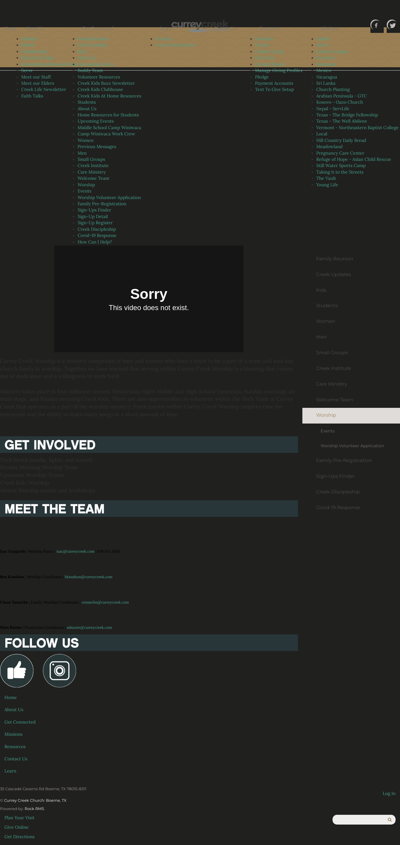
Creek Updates (93, 45)
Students (87, 102)
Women (85, 140)
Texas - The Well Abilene (341, 121)
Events (84, 191)
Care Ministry (92, 172)
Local (321, 134)
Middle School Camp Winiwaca (109, 128)
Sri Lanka (326, 83)
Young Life (327, 185)
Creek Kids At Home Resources (109, 96)
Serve (27, 70)
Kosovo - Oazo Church (339, 102)
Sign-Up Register (95, 223)
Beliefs (28, 45)
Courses (163, 39)
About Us (35, 28)
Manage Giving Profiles (278, 70)
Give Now (265, 58)
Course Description (175, 45)
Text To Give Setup (274, 89)
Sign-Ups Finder (94, 210)
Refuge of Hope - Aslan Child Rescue (353, 159)
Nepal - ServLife (332, 109)
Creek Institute (93, 166)
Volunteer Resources (99, 77)
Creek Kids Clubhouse (100, 89)
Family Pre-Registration (102, 204)
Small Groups (91, 159)
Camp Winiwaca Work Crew (106, 134)
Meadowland (329, 147)
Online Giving (269, 51)
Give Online (16, 827)
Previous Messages (97, 147)
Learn (166, 28)
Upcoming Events (96, 64)
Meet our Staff (36, 77)
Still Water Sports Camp (341, 166)
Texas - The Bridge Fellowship (347, 115)
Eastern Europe (332, 51)
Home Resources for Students (108, 115)
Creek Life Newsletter (43, 89)
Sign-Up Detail (93, 216)
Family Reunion (93, 39)
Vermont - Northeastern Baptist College (357, 128)
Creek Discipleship (97, 229)
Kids (82, 51)
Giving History (270, 64)
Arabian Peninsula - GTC (341, 96)
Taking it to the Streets (340, 172)
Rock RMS (34, 808)
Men (82, 153)
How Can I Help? (95, 242)
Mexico (323, 70)
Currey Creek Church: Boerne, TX (35, 800)
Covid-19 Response (97, 235)
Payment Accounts (274, 83)
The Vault (326, 178)
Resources (270, 28)
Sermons (264, 39)
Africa (322, 45)
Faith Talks (32, 96)
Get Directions (19, 837)
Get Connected (97, 28)
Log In (389, 793)
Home (10, 28)
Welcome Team (93, 178)
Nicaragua (326, 77)
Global (323, 39)
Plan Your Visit (19, 818)
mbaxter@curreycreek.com (89, 628)
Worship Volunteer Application (109, 198)
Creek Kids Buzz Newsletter (106, 83)
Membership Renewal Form (49, 64)
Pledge (262, 77)
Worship (86, 185)
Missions (330, 28)
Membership (34, 51)
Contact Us (225, 28)
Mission (29, 39)
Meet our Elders (37, 83)
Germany (325, 58)
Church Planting (333, 89)
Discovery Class (37, 58)
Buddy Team (90, 70)
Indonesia (326, 64)
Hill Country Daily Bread (341, 140)
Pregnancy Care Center (340, 153)
